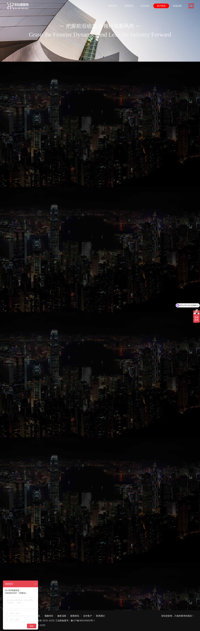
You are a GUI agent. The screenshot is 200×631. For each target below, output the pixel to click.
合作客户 (87, 616)
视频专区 (49, 616)
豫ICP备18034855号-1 (83, 620)
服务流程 (61, 616)
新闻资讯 (74, 616)
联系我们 (100, 616)
